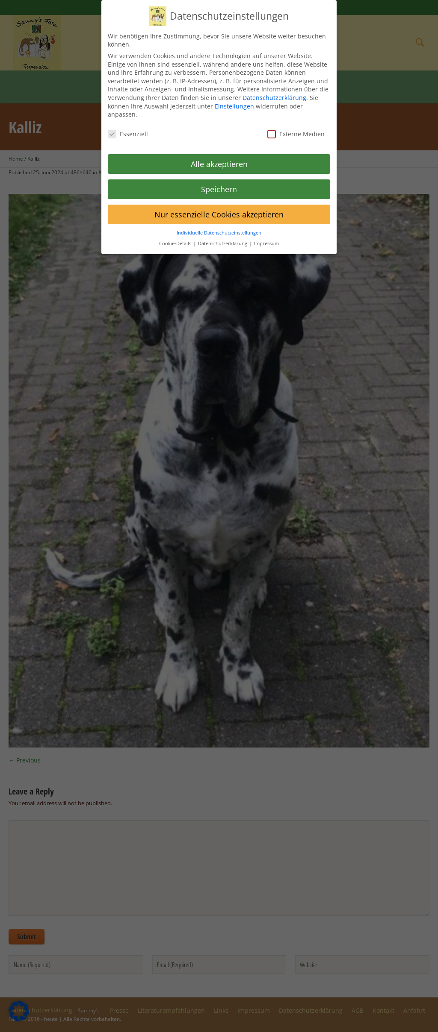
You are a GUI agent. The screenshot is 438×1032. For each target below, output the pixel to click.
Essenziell (128, 129)
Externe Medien (296, 129)
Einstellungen (234, 101)
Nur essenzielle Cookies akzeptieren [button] (219, 209)
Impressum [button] (266, 238)
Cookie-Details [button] (175, 238)
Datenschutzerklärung (274, 92)
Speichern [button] (219, 184)
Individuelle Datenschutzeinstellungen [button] (219, 228)
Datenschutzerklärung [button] (223, 238)
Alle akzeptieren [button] (219, 159)
